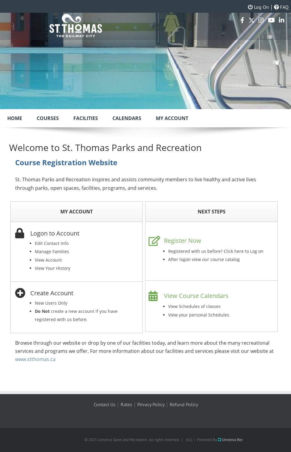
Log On (258, 7)
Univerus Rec (230, 439)
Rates (126, 404)
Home (14, 118)
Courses (48, 118)
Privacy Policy (151, 404)
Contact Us (104, 404)
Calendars (126, 118)
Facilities (85, 118)
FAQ (281, 7)
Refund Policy (184, 404)
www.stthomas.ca (35, 359)
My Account (172, 118)
